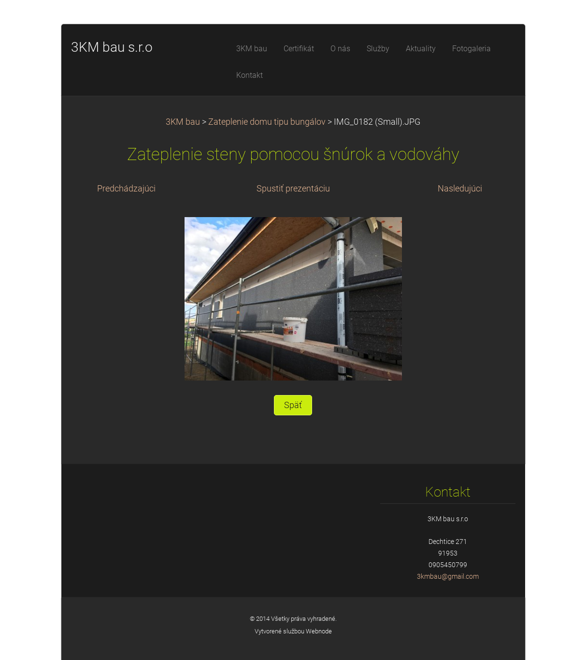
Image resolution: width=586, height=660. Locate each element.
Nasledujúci (460, 188)
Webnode (319, 631)
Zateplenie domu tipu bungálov (267, 122)
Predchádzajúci (126, 188)
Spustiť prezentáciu (293, 188)
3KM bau (183, 122)
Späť (293, 405)
